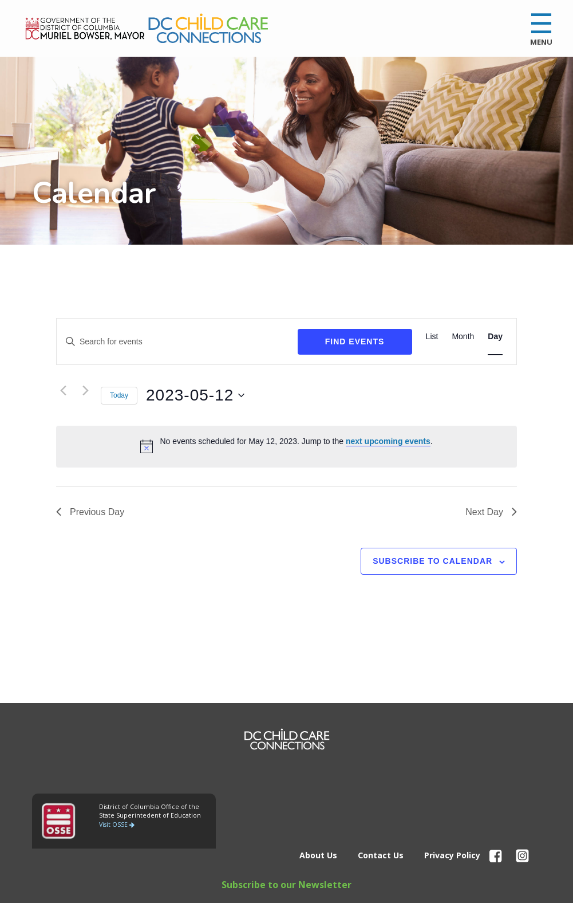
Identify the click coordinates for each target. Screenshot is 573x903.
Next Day (491, 512)
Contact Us (381, 855)
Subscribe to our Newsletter (286, 884)
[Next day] (85, 390)
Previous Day (90, 512)
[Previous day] (63, 390)
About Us (318, 855)
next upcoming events (388, 441)
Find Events (355, 341)
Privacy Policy (452, 855)
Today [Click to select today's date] (119, 395)
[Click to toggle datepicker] (203, 395)
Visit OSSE (117, 824)
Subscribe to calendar (432, 561)
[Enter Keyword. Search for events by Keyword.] (177, 342)
